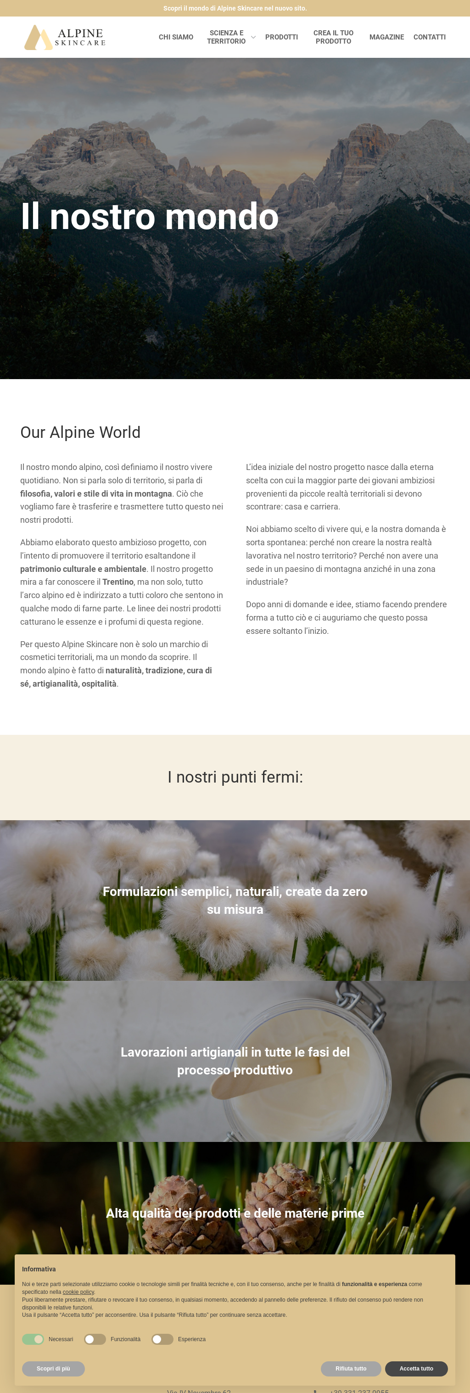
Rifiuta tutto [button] (351, 1368)
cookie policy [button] (78, 1292)
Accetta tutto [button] (416, 1368)
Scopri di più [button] (53, 1368)
